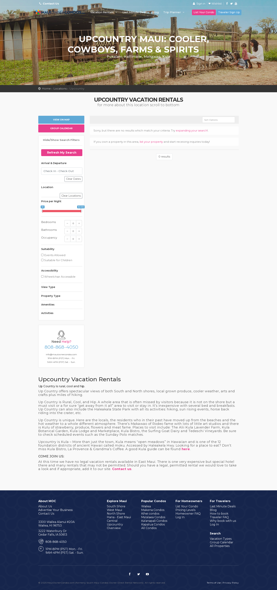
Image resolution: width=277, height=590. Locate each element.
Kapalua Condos (153, 524)
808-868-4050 (61, 347)
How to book (219, 513)
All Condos (149, 528)
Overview (114, 528)
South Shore (116, 506)
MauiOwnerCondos (61, 14)
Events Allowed (53, 255)
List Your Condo (204, 12)
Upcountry (115, 524)
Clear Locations (71, 195)
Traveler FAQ (219, 517)
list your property (151, 141)
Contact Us (51, 3)
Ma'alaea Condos (153, 517)
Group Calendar (61, 128)
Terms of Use (214, 582)
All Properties (220, 546)
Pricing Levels (185, 510)
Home (46, 88)
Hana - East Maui (119, 517)
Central (112, 521)
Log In (180, 517)
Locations (60, 88)
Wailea (146, 506)
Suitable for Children (56, 260)
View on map (61, 119)
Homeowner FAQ (188, 513)
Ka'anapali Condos (154, 521)
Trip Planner (174, 12)
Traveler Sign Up (229, 12)
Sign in (198, 3)
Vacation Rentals (104, 12)
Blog (155, 12)
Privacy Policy (231, 582)
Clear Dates (73, 179)
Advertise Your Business (55, 510)
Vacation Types (220, 538)
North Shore (116, 513)
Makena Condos (152, 510)
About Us (45, 506)
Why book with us (223, 521)
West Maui (114, 510)
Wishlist (216, 3)
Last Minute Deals (135, 12)
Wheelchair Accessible (58, 276)
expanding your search (191, 130)
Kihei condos (150, 513)
